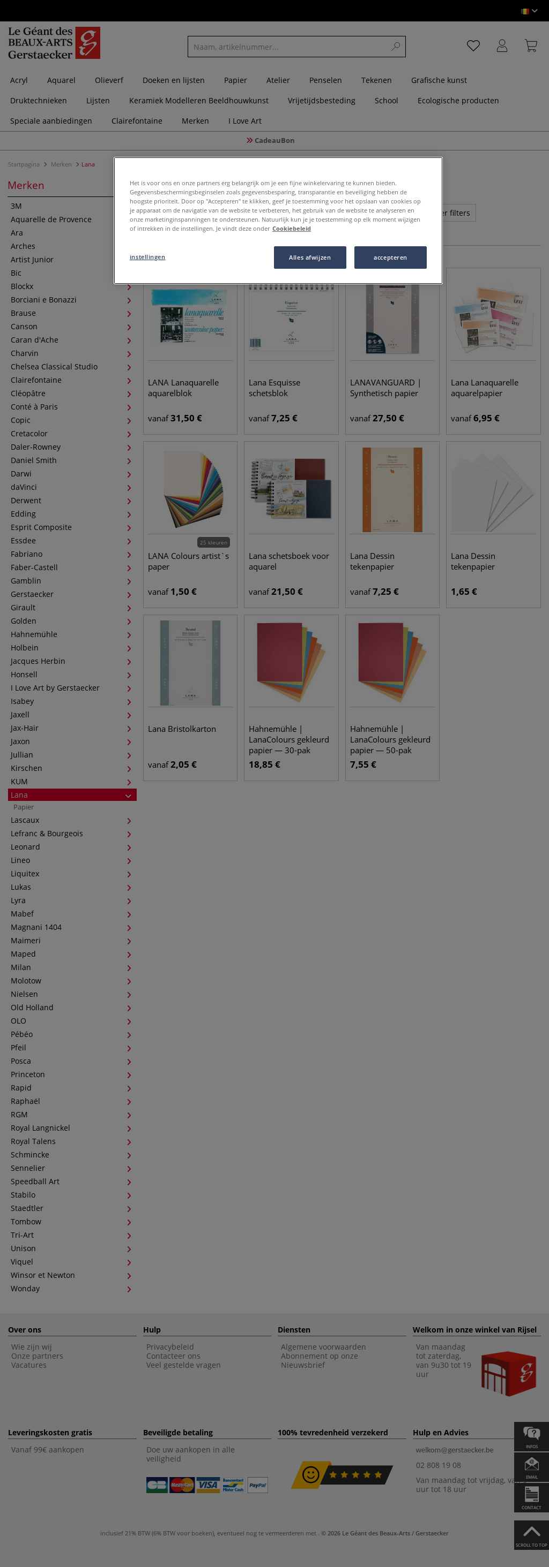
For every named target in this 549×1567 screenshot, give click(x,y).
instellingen (148, 257)
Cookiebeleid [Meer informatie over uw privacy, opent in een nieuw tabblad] (291, 228)
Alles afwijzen (310, 257)
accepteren (390, 257)
